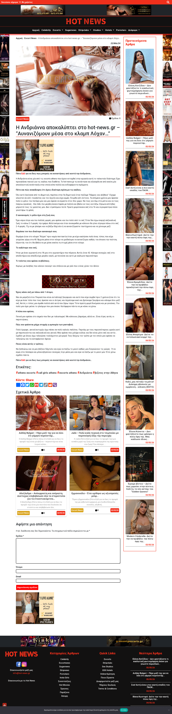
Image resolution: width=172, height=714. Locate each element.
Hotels (108, 30)
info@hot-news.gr (21, 673)
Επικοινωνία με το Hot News (21, 680)
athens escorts (26, 372)
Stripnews (64, 670)
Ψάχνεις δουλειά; (107, 685)
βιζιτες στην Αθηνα (105, 372)
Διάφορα (133, 30)
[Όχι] (169, 710)
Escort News (30, 38)
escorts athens (67, 372)
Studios (97, 30)
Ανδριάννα (85, 372)
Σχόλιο (20, 536)
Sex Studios (107, 666)
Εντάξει (124, 710)
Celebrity (46, 30)
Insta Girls (64, 677)
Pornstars (121, 30)
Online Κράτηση (107, 674)
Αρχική (35, 30)
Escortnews (64, 663)
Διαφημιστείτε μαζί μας (107, 681)
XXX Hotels (107, 670)
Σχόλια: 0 (114, 118)
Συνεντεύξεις (64, 681)
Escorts (57, 30)
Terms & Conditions (107, 688)
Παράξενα (64, 692)
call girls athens (46, 372)
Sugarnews (70, 30)
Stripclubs (83, 30)
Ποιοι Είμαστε (107, 677)
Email (18, 576)
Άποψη (64, 696)
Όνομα (19, 567)
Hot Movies (64, 685)
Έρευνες (65, 688)
